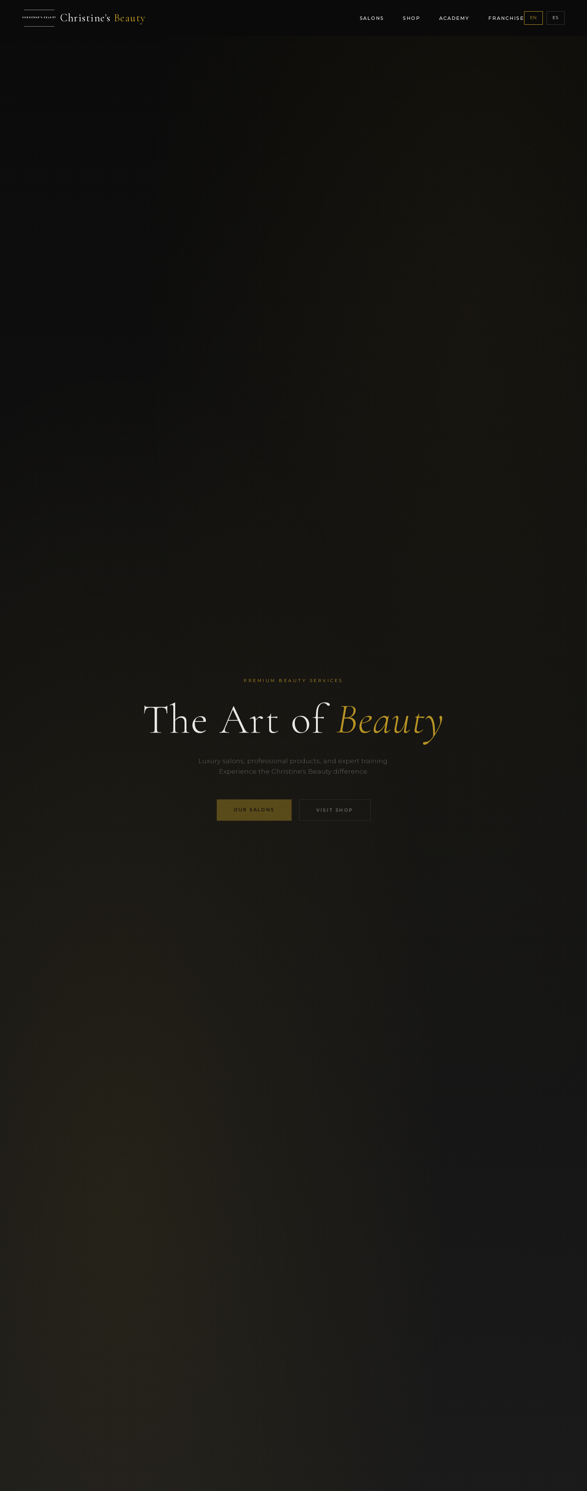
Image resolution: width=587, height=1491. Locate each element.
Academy (454, 18)
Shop (411, 18)
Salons (372, 18)
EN (533, 17)
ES (556, 17)
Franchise (506, 18)
